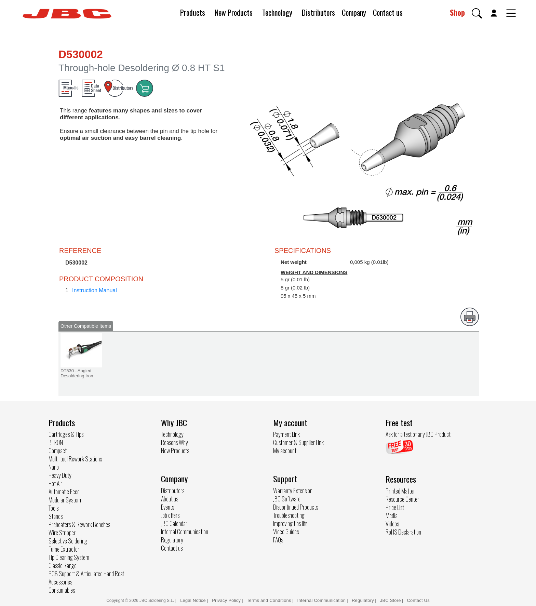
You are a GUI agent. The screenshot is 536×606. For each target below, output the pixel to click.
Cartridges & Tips (66, 434)
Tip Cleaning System (69, 557)
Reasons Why (174, 442)
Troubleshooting (289, 515)
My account (284, 450)
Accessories (60, 581)
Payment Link (286, 434)
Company (354, 12)
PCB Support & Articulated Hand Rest (86, 573)
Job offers (170, 515)
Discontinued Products (295, 506)
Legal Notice (193, 600)
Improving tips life (290, 523)
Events (167, 506)
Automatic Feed (64, 491)
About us (169, 498)
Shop (457, 12)
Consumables (62, 589)
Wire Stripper (62, 532)
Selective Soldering (68, 540)
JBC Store (390, 600)
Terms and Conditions (269, 600)
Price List (395, 507)
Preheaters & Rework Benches (79, 524)
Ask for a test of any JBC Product (418, 434)
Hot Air (55, 483)
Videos (392, 523)
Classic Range (63, 565)
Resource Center (402, 499)
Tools (53, 507)
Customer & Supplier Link (298, 442)
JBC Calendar (174, 523)
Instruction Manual (94, 290)
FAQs (278, 539)
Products (192, 12)
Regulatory (172, 539)
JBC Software (286, 498)
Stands (56, 516)
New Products (234, 12)
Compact (58, 450)
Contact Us (418, 600)
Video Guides (286, 531)
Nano (54, 466)
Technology (277, 12)
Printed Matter (400, 490)
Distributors (318, 12)
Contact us (388, 12)
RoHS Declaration (403, 531)
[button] (476, 13)
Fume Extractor (64, 548)
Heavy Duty (60, 475)
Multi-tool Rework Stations (75, 458)
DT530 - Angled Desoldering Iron (77, 373)
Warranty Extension (292, 490)
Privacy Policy (226, 600)
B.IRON (56, 442)
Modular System (65, 499)
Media (392, 515)
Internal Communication (184, 531)
